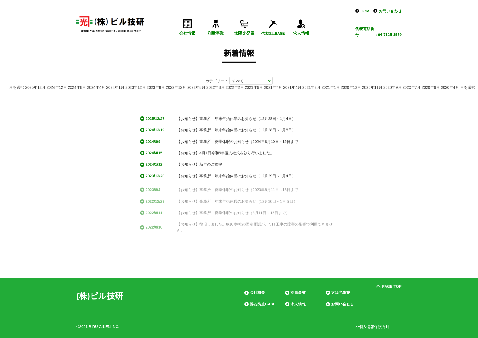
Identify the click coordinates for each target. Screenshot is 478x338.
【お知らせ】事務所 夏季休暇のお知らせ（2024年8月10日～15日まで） (239, 142)
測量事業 (216, 33)
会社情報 (187, 33)
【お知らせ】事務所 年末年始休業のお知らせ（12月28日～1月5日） (236, 130)
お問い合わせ (390, 11)
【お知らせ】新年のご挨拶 (199, 165)
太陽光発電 (244, 33)
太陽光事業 (340, 292)
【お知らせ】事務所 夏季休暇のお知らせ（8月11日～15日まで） (233, 215)
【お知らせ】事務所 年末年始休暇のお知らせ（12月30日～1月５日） (237, 203)
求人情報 (301, 33)
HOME (366, 11)
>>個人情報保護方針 (372, 326)
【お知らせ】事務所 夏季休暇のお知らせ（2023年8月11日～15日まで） (239, 192)
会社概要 (257, 292)
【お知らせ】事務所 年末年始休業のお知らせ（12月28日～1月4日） (236, 119)
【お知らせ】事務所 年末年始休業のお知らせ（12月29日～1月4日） (236, 176)
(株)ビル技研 (99, 295)
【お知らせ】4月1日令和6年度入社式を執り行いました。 (225, 153)
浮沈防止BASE (263, 304)
